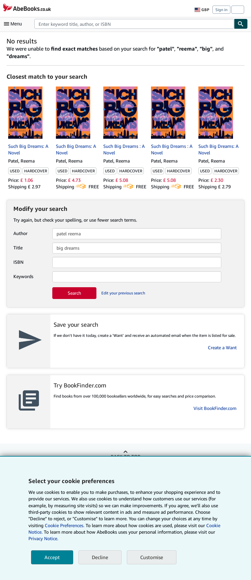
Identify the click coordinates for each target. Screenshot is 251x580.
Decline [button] (100, 557)
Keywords (23, 276)
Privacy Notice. (43, 538)
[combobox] (134, 24)
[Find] (240, 24)
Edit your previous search (123, 292)
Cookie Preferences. (64, 525)
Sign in (221, 9)
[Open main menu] (14, 24)
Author (20, 233)
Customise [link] (151, 557)
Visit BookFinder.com (215, 408)
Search (74, 293)
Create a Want (222, 347)
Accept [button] (52, 557)
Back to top (125, 456)
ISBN (18, 262)
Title (18, 247)
